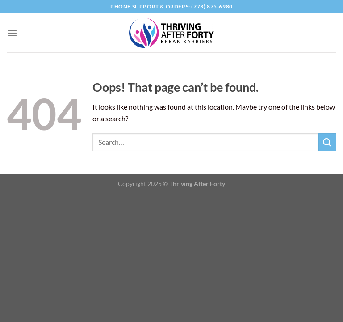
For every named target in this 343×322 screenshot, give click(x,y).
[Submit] (327, 142)
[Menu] (12, 33)
